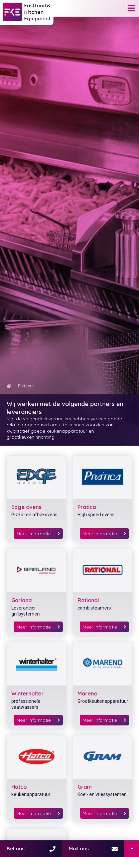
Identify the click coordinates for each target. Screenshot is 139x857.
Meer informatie (38, 533)
